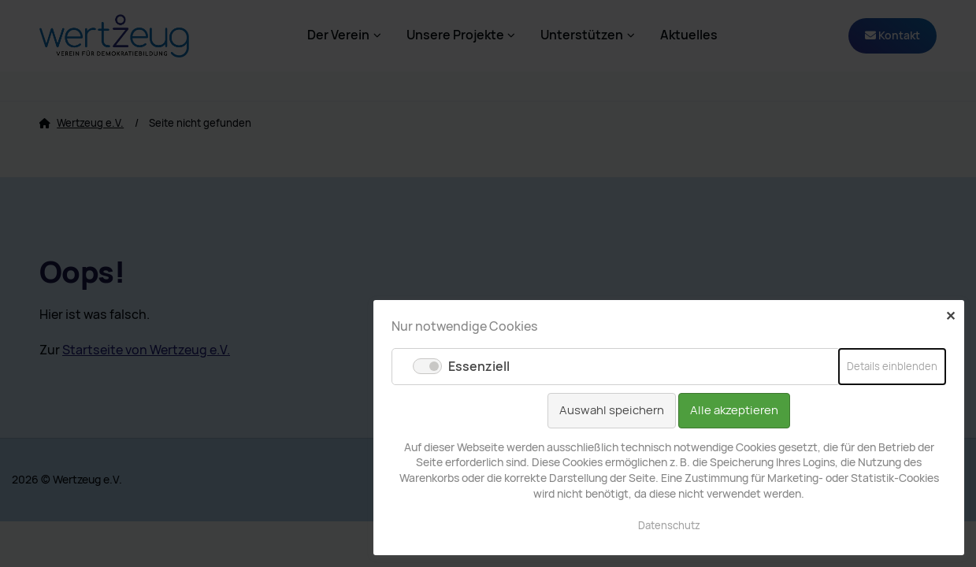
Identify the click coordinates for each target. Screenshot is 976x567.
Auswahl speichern (611, 410)
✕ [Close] (950, 316)
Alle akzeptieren (734, 410)
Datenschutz (669, 525)
